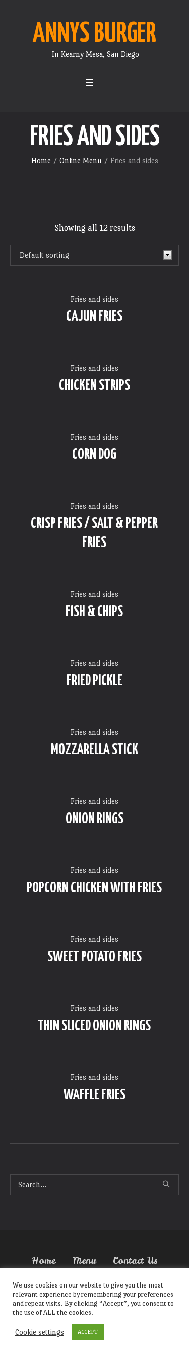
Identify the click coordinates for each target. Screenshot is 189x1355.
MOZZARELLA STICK (94, 750)
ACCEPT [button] (88, 1331)
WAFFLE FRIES (94, 1095)
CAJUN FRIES (94, 317)
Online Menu (80, 160)
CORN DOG (94, 455)
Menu (84, 1260)
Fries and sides (94, 299)
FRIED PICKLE (94, 681)
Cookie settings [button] (39, 1332)
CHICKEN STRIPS (94, 386)
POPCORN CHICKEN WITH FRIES (94, 888)
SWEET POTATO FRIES (94, 957)
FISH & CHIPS (94, 612)
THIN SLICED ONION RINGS (94, 1026)
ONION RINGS (94, 819)
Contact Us (135, 1260)
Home (41, 160)
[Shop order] (94, 255)
